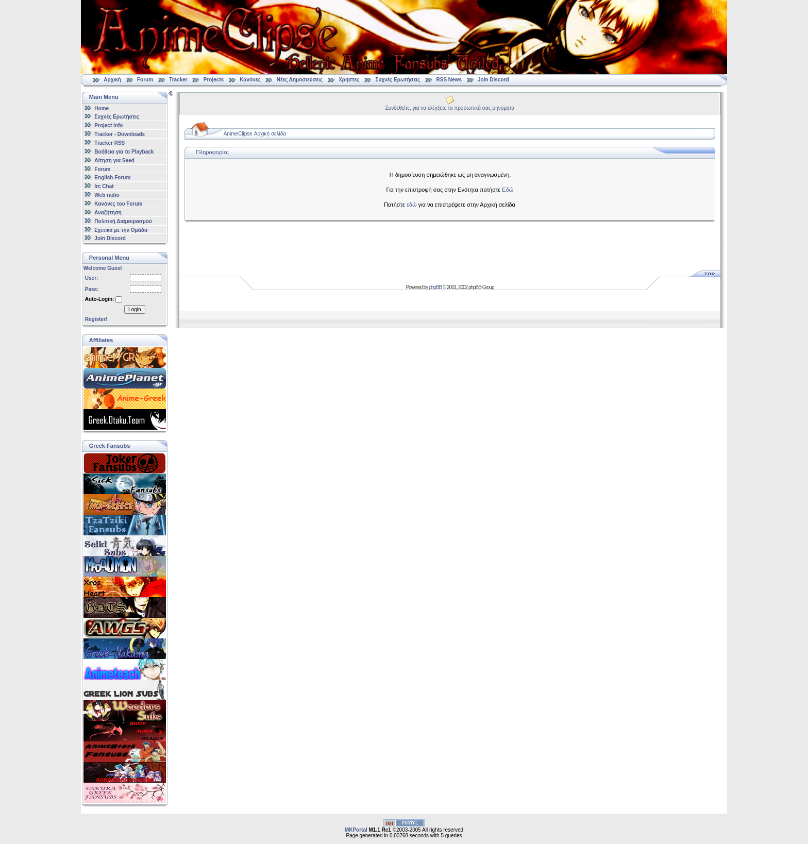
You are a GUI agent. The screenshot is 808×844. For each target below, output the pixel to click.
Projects (214, 79)
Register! (96, 319)
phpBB (435, 287)
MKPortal (356, 830)
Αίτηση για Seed (114, 160)
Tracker (178, 79)
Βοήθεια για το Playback (124, 152)
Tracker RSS (109, 143)
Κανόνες (250, 79)
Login (134, 309)
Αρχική (112, 79)
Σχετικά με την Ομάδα (120, 229)
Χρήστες (349, 79)
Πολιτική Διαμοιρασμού (123, 221)
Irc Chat (103, 186)
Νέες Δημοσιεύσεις (300, 79)
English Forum (112, 177)
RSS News (449, 79)
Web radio (106, 195)
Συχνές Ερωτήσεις (398, 79)
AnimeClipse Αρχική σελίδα (255, 134)
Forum (145, 79)
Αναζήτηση (108, 212)
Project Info (108, 125)
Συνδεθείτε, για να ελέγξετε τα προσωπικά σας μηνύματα (450, 108)
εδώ (412, 204)
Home (101, 108)
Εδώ (507, 190)
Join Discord (493, 79)
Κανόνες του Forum (118, 204)
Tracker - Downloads (119, 134)
